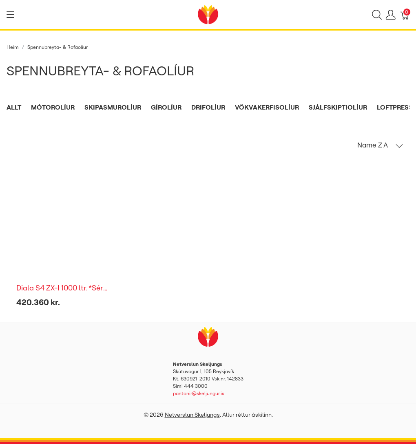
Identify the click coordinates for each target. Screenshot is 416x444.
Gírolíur (166, 107)
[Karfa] (405, 14)
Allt (14, 107)
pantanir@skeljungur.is (198, 393)
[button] (380, 145)
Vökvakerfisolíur (267, 107)
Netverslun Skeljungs (192, 414)
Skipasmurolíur (112, 107)
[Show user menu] (390, 14)
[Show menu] (10, 15)
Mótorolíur (53, 107)
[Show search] (377, 14)
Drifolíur (208, 107)
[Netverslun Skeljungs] (208, 14)
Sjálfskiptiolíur (338, 107)
